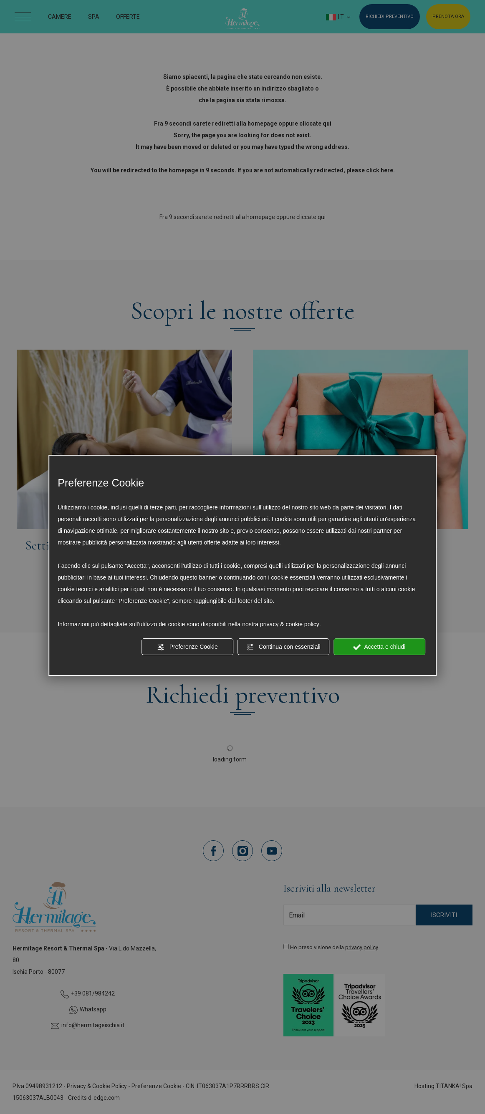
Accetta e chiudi (379, 647)
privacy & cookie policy (289, 624)
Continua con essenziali (283, 647)
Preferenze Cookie (187, 647)
